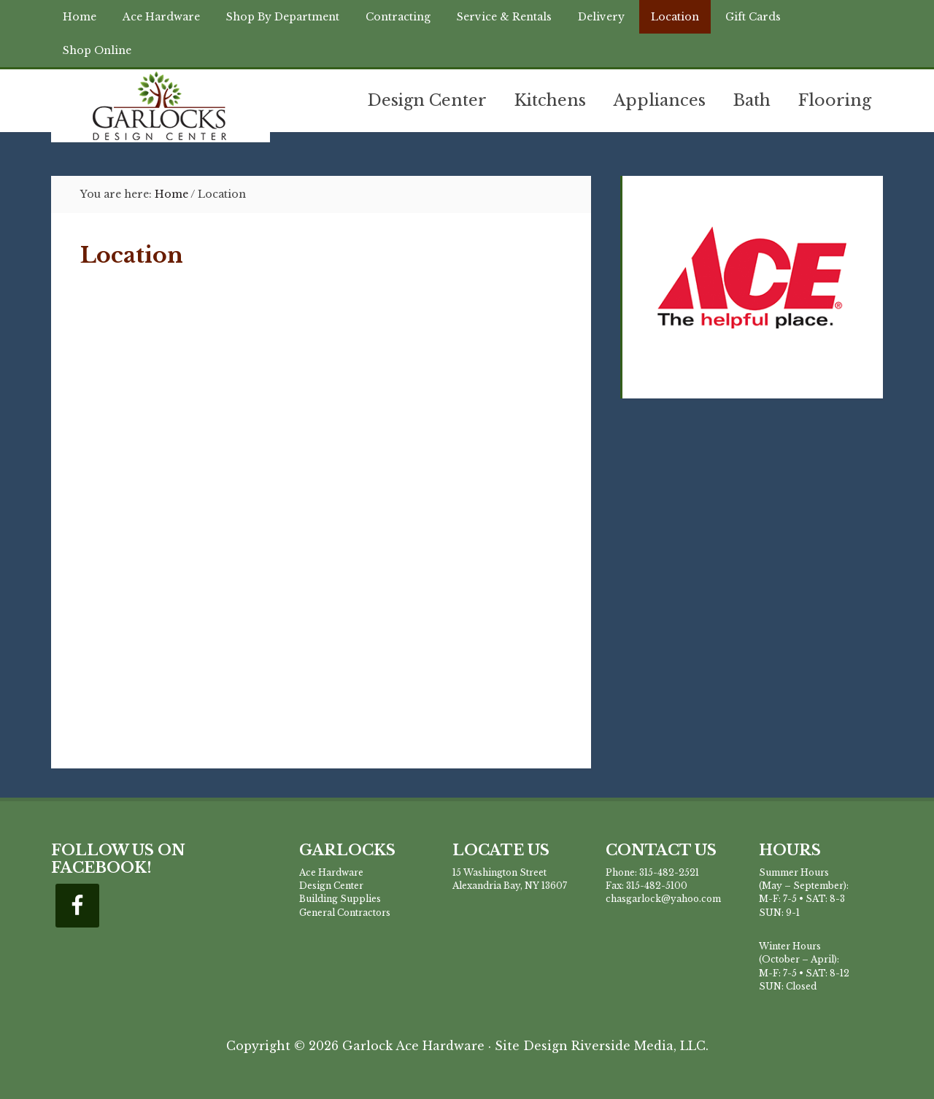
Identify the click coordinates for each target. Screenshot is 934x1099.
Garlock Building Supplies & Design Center (160, 105)
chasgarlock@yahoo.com (663, 898)
